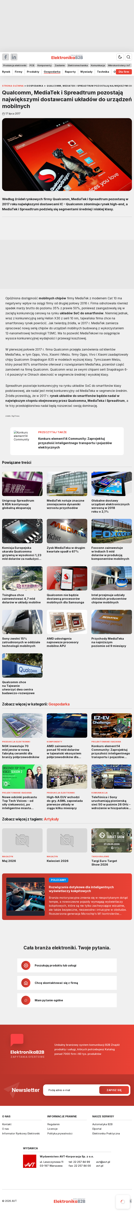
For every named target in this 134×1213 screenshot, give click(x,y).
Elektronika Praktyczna (106, 1133)
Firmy (18, 71)
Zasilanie (60, 65)
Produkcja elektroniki (14, 65)
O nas (5, 1128)
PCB (32, 65)
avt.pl (99, 1165)
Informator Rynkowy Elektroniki (21, 1133)
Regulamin (53, 1124)
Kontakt (7, 1124)
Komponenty (44, 65)
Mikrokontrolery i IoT (119, 65)
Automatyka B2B (102, 1124)
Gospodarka (52, 71)
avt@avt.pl (103, 1162)
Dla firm (124, 71)
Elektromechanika (78, 65)
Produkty (33, 71)
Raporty (70, 71)
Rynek (6, 71)
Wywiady (86, 71)
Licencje (52, 1128)
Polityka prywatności (59, 1133)
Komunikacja (98, 65)
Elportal (96, 1128)
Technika (103, 71)
